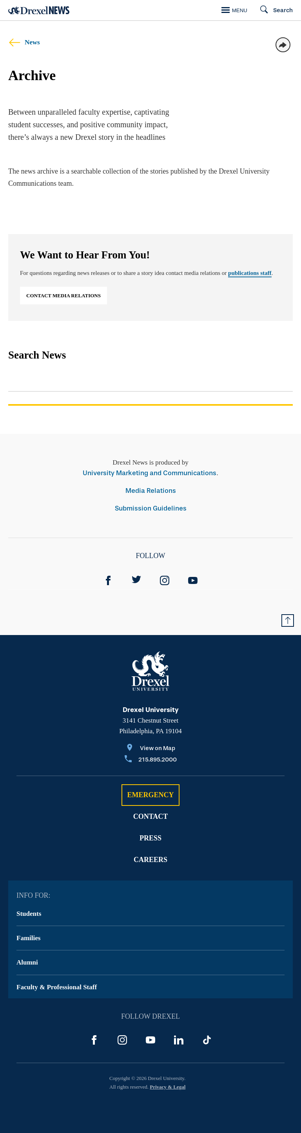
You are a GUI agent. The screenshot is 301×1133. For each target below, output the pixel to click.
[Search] (273, 10)
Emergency (150, 795)
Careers (150, 860)
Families (28, 938)
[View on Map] (151, 748)
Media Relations (150, 491)
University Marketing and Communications (149, 473)
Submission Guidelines (151, 508)
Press (150, 838)
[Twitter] (136, 580)
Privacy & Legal (167, 1087)
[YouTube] (193, 580)
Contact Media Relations (63, 295)
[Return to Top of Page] (287, 620)
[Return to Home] (38, 10)
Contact (150, 816)
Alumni (27, 962)
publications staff (249, 273)
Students (28, 913)
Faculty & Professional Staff (56, 987)
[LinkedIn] (178, 1040)
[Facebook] (108, 580)
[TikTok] (207, 1040)
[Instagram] (164, 580)
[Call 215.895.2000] (151, 760)
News (24, 42)
